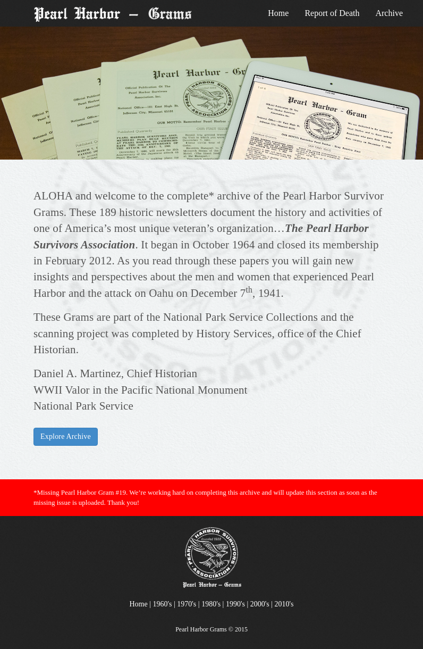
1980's (211, 604)
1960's (162, 604)
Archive (389, 13)
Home (278, 13)
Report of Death (331, 13)
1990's (235, 604)
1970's (186, 604)
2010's (284, 604)
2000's (259, 604)
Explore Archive (65, 436)
